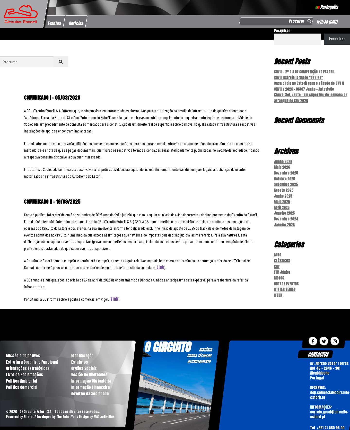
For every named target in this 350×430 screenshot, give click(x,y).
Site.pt (29, 410)
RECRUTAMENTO (199, 355)
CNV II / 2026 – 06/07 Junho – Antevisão (304, 88)
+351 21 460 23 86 (330, 427)
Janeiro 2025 (284, 209)
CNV (277, 261)
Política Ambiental (21, 374)
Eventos (54, 23)
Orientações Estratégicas (28, 362)
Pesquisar (282, 30)
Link (160, 267)
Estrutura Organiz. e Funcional (32, 356)
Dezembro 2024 (286, 215)
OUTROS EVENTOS (286, 278)
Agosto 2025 (283, 187)
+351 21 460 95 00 (330, 421)
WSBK (278, 289)
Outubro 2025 (284, 176)
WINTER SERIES (285, 283)
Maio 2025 (282, 198)
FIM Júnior (282, 267)
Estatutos (79, 356)
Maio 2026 (282, 165)
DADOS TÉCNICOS (199, 349)
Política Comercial (21, 381)
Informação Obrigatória (91, 374)
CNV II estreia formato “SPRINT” (298, 77)
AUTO (277, 250)
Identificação (82, 349)
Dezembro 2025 (286, 171)
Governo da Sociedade (90, 387)
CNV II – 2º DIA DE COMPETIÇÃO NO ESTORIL (304, 71)
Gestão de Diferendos (89, 368)
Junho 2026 (283, 160)
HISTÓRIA (205, 343)
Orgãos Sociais (84, 362)
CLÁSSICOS (282, 256)
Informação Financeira (90, 381)
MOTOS (279, 272)
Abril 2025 (281, 204)
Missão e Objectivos (23, 349)
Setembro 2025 (286, 181)
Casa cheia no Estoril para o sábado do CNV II (309, 82)
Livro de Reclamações (24, 368)
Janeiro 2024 (284, 220)
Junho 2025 (283, 193)
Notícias (76, 23)
